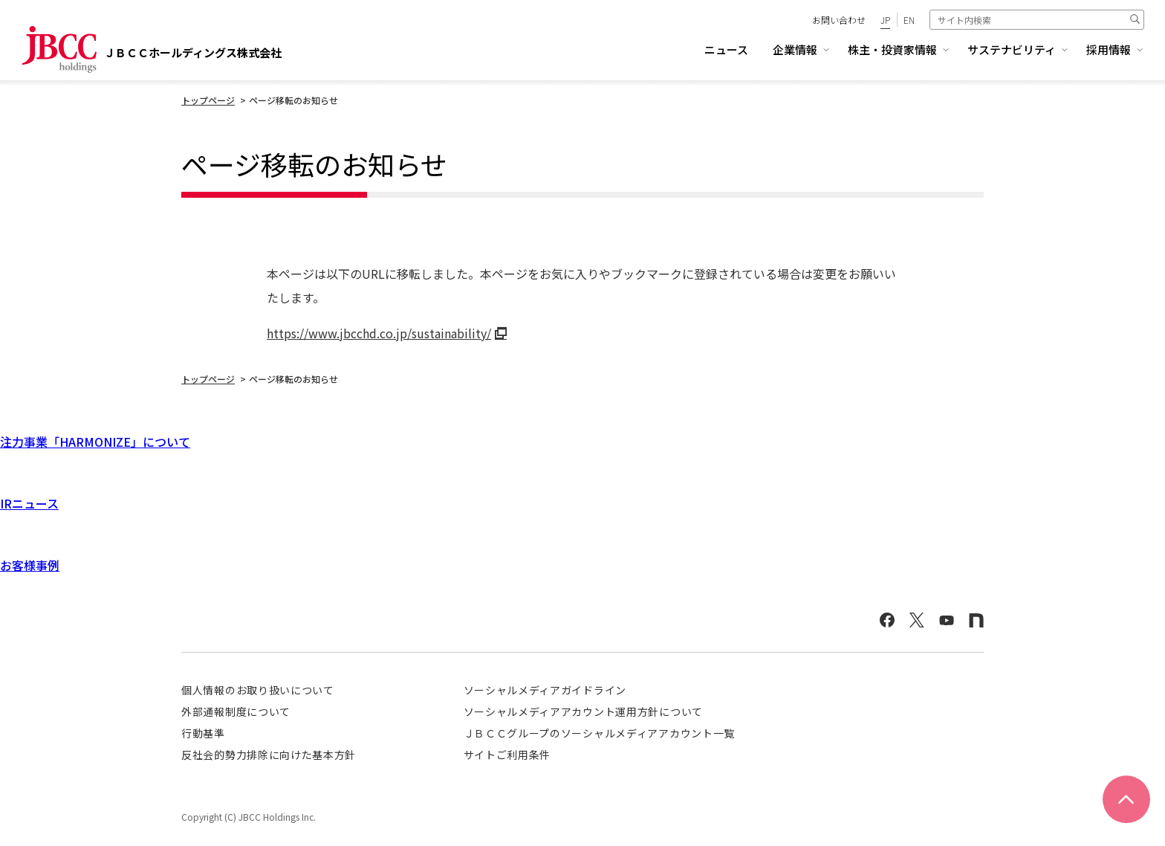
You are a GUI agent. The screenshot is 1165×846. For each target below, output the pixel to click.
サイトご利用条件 (507, 754)
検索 (1134, 19)
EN (909, 19)
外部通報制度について (236, 711)
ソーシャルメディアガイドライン (545, 689)
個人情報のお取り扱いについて (257, 689)
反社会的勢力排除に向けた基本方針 (268, 754)
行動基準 (203, 733)
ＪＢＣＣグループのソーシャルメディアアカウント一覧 (600, 733)
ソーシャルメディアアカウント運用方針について (583, 711)
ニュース (726, 49)
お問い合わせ (839, 19)
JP (885, 19)
